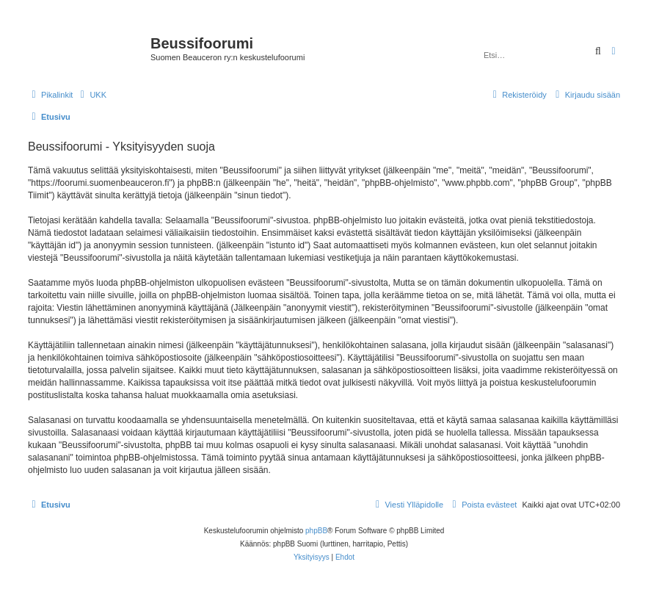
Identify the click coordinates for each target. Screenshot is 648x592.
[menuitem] (91, 95)
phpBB (316, 531)
